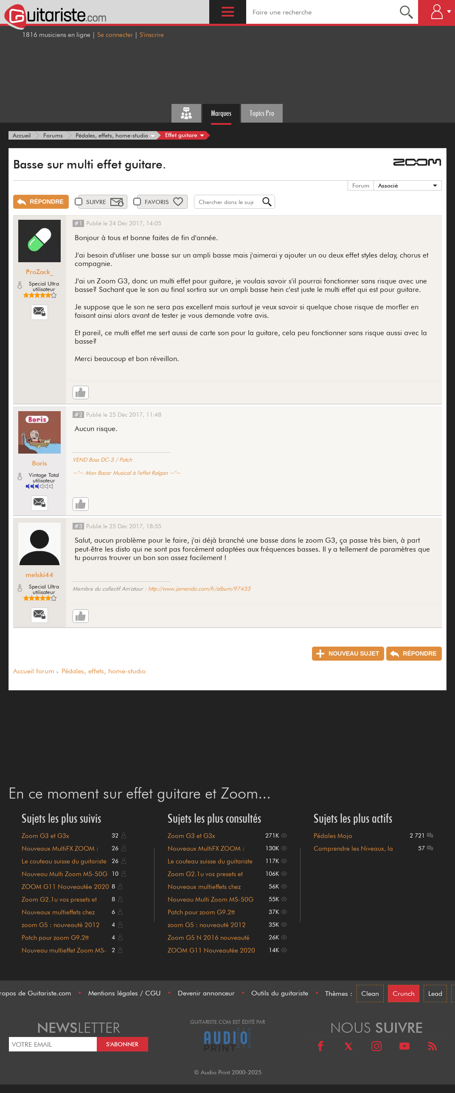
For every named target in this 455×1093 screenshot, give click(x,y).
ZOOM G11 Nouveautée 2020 (65, 887)
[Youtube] (404, 1047)
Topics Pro (262, 113)
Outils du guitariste (279, 993)
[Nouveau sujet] (348, 654)
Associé (388, 185)
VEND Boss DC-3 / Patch (102, 459)
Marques (221, 113)
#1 (78, 223)
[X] (348, 1047)
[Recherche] (406, 12)
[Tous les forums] (186, 113)
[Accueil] (21, 135)
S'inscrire (152, 35)
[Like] (81, 392)
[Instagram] (376, 1047)
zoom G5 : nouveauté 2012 (61, 925)
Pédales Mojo (333, 836)
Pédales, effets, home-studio (104, 671)
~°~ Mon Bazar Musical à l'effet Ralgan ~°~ (126, 472)
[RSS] (432, 1047)
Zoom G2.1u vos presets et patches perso (59, 903)
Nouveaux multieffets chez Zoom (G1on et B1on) (58, 916)
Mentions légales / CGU (124, 993)
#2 (78, 414)
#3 (78, 526)
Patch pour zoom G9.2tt (55, 938)
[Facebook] (320, 1047)
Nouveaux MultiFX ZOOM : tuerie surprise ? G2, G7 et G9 (64, 852)
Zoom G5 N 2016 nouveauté (209, 938)
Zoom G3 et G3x (45, 836)
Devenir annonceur (206, 993)
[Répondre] (40, 202)
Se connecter (115, 35)
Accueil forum (33, 671)
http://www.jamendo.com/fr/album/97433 (199, 588)
